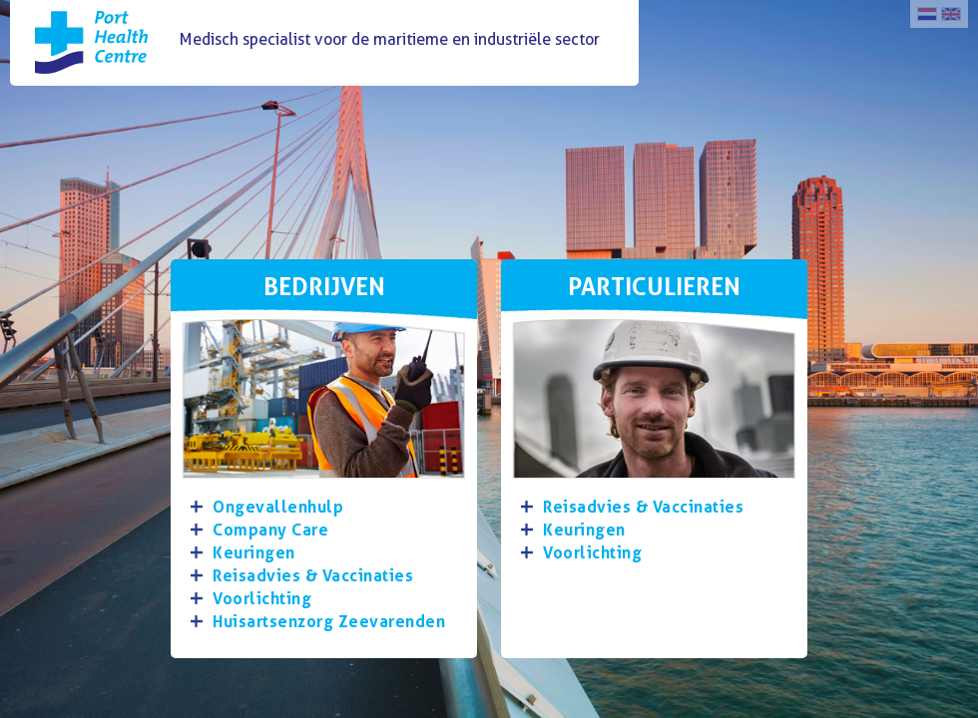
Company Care (270, 530)
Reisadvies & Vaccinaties (313, 575)
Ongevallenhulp (278, 507)
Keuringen (254, 552)
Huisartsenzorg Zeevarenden (329, 621)
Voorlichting (262, 598)
